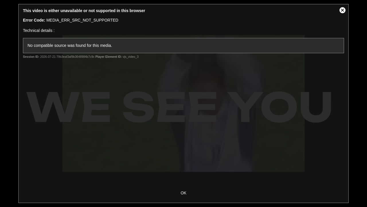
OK (183, 193)
